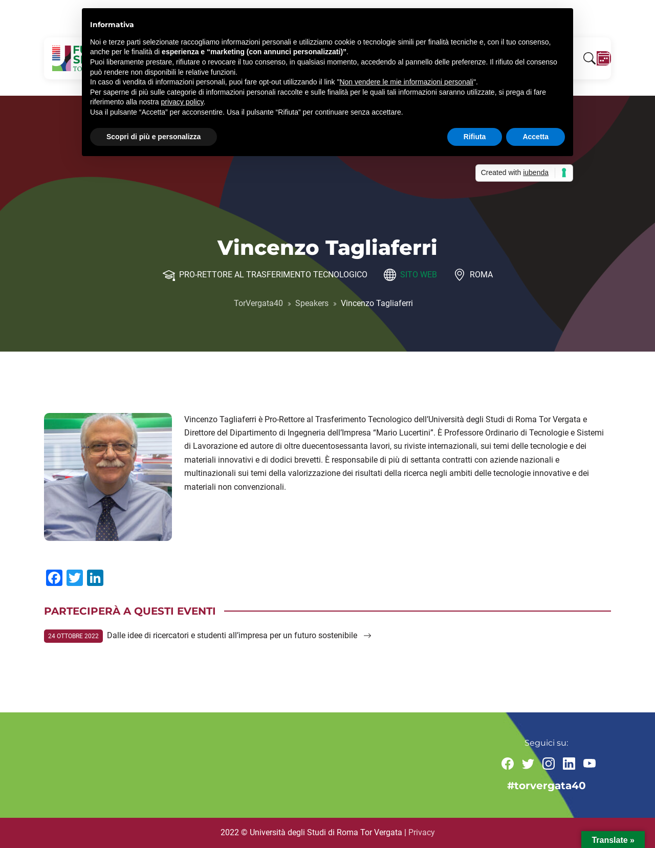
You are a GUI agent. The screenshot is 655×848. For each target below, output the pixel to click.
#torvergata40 (546, 785)
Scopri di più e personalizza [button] (153, 137)
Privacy (421, 832)
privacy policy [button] (182, 102)
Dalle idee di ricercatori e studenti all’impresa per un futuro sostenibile (239, 635)
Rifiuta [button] (475, 137)
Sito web (418, 274)
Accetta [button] (535, 137)
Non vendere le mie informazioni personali (406, 82)
